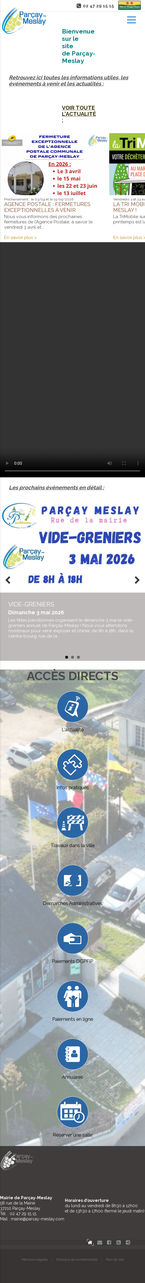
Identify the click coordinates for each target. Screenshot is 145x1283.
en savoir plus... (72, 620)
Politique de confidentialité (76, 1259)
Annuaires (72, 1059)
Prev (7, 581)
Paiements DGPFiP (72, 943)
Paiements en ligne (72, 1001)
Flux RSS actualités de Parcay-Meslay (118, 1242)
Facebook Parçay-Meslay (109, 1242)
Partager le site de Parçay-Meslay (128, 1242)
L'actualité (72, 711)
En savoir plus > (20, 237)
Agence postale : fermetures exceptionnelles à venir (47, 207)
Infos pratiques (72, 769)
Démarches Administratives (73, 885)
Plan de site (115, 1259)
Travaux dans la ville (73, 827)
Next (137, 581)
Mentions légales (35, 1259)
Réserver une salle (72, 1117)
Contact (99, 1242)
